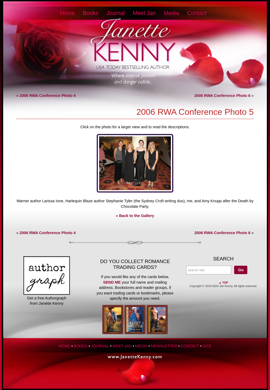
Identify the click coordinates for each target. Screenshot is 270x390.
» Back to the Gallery (135, 216)
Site (207, 346)
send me (112, 282)
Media (171, 13)
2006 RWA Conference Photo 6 (222, 95)
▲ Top (223, 282)
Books (90, 13)
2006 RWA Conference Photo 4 (48, 95)
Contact (196, 13)
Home (67, 13)
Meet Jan (144, 13)
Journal (115, 13)
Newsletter (164, 346)
